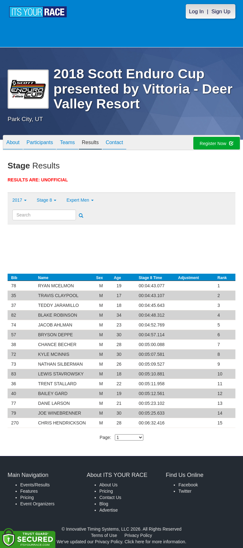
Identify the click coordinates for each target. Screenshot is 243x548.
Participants (40, 143)
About (13, 143)
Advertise (108, 510)
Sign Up (220, 12)
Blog (103, 503)
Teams (67, 143)
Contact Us (110, 497)
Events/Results (35, 484)
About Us (108, 484)
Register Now (217, 143)
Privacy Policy (138, 535)
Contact (114, 143)
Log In (196, 12)
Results (90, 143)
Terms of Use (104, 535)
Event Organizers (37, 503)
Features (29, 491)
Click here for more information (155, 541)
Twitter (184, 491)
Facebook (188, 484)
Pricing (27, 497)
